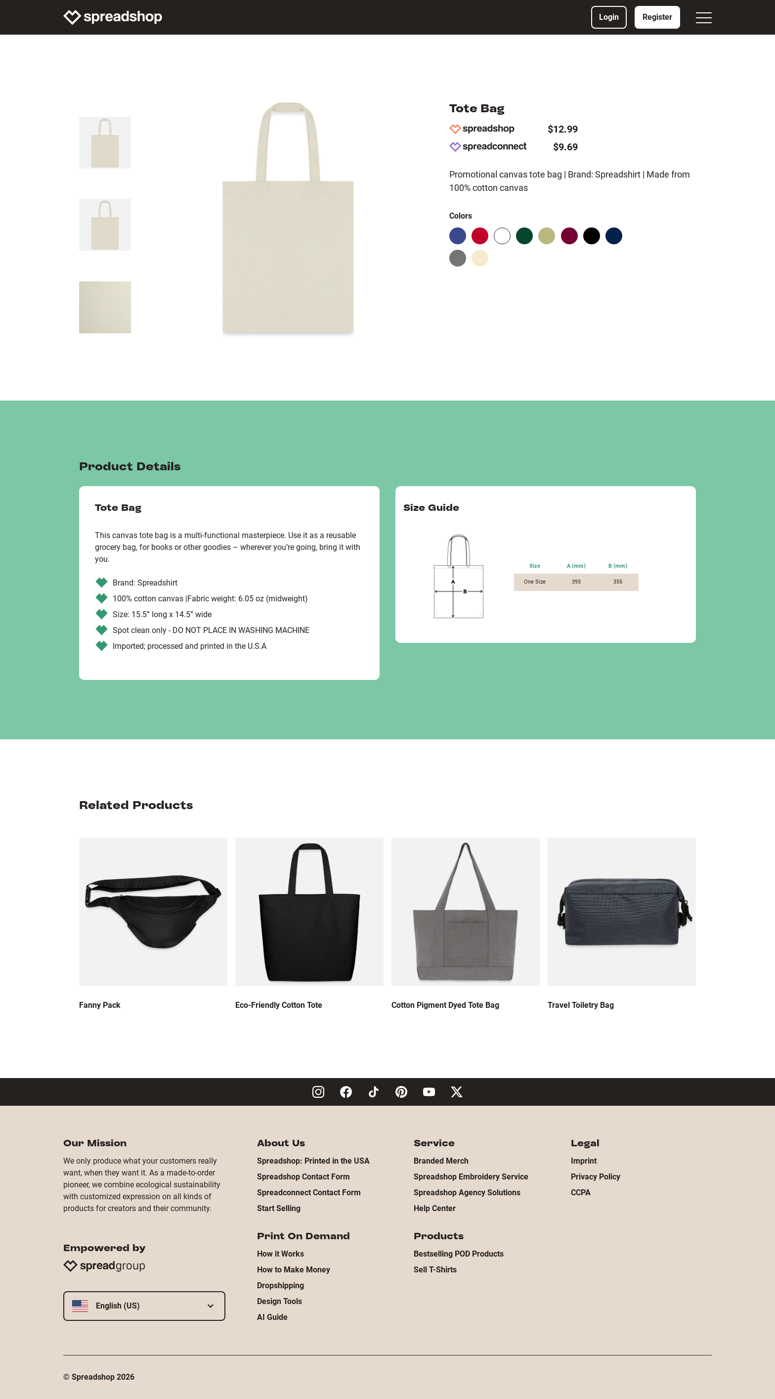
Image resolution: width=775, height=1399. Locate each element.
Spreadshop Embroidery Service (471, 1176)
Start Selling (279, 1208)
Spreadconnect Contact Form (309, 1192)
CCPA (581, 1192)
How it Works (280, 1254)
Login (609, 17)
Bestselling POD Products (459, 1254)
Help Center (435, 1208)
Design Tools (279, 1301)
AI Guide (272, 1317)
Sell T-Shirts (435, 1269)
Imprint (584, 1161)
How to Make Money (293, 1269)
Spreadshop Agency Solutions (467, 1192)
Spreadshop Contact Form (303, 1176)
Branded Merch (441, 1161)
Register (657, 17)
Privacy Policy (595, 1176)
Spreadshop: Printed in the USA (313, 1161)
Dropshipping (280, 1285)
